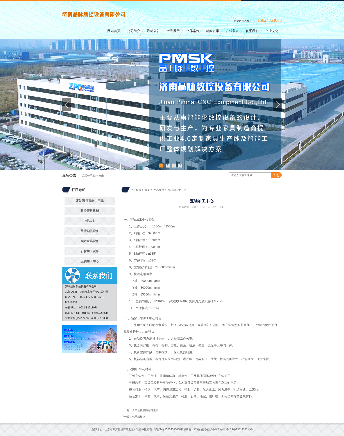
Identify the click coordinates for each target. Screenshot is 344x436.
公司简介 (133, 31)
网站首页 (113, 31)
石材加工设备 (90, 251)
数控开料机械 (90, 211)
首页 (147, 189)
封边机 (89, 221)
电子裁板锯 (138, 416)
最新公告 (153, 31)
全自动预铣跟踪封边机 (145, 410)
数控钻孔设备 (90, 231)
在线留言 (232, 31)
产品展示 (173, 31)
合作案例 (192, 31)
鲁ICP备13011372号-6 (239, 429)
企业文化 (271, 31)
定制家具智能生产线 (90, 200)
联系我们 (252, 31)
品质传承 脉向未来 (93, 175)
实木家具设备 (90, 241)
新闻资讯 (212, 31)
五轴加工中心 (90, 261)
